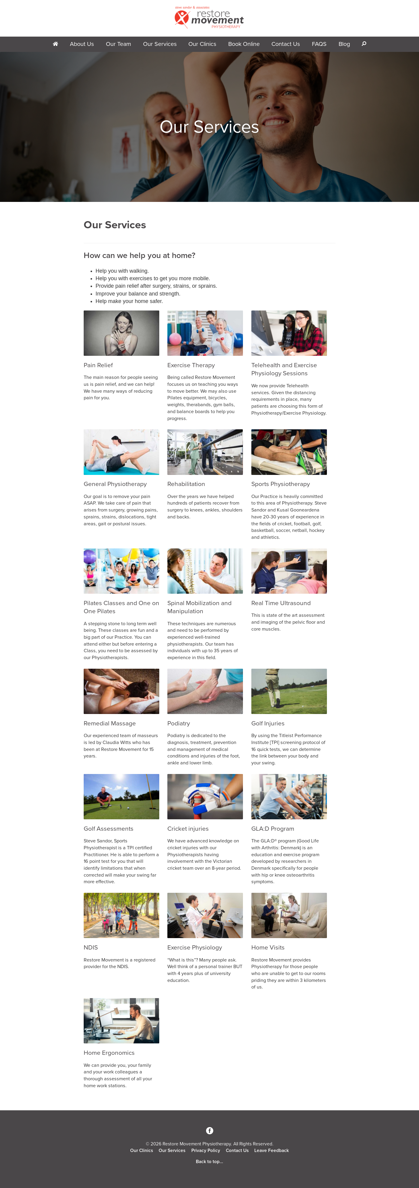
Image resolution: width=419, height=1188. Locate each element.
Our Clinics (202, 44)
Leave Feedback (271, 1150)
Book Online (244, 44)
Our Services (160, 44)
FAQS (319, 44)
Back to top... (209, 1161)
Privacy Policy (205, 1150)
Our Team (118, 44)
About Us (82, 44)
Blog (344, 44)
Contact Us (285, 44)
